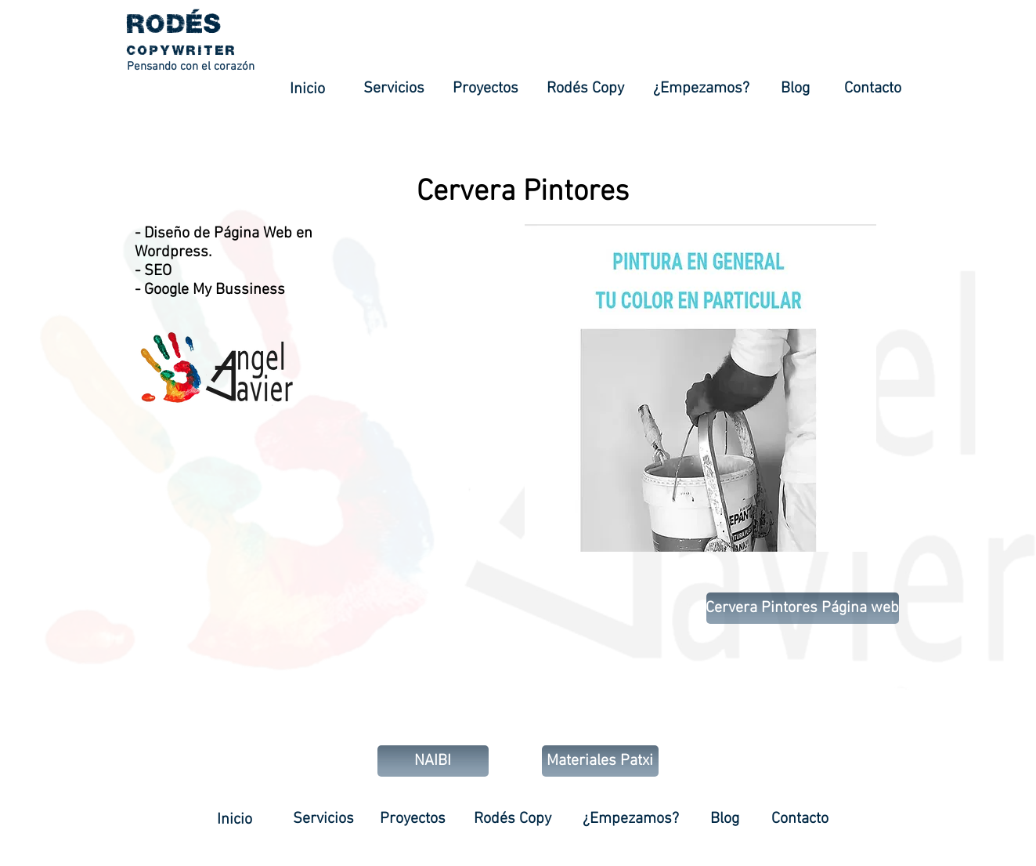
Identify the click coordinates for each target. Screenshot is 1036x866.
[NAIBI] (433, 761)
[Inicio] (307, 89)
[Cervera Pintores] (523, 192)
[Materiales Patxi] (600, 761)
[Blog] (795, 89)
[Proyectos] (485, 89)
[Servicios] (394, 89)
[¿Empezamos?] (701, 89)
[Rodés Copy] (585, 89)
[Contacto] (873, 89)
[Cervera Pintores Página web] (802, 608)
